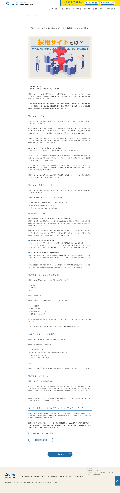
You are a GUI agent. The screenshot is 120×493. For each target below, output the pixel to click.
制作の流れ (87, 9)
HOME (6, 15)
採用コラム (69, 476)
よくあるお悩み (54, 9)
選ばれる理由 (66, 9)
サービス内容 (76, 9)
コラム (102, 9)
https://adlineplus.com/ (94, 474)
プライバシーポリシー (52, 482)
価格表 (95, 9)
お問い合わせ (110, 9)
